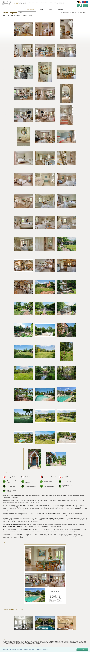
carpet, (38, 641)
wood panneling (36, 643)
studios (60, 9)
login (58, 3)
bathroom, (27, 641)
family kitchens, (73, 641)
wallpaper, (30, 643)
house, (29, 642)
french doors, (12, 642)
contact (63, 2)
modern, (56, 642)
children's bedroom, (44, 641)
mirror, (52, 642)
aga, (4, 641)
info (4, 15)
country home (13, 495)
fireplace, (79, 641)
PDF (4, 542)
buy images (24, 2)
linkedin (87, 2)
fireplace (65, 513)
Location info (7, 473)
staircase (5, 502)
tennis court (16, 526)
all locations (31, 9)
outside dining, (73, 642)
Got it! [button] (82, 649)
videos (53, 2)
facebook (83, 2)
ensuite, (62, 641)
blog (48, 2)
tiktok (78, 2)
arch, (6, 641)
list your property (34, 2)
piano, (4, 643)
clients (43, 2)
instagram (80, 2)
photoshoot (17, 3)
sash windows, (11, 643)
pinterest (85, 2)
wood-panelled (54, 513)
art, (7, 641)
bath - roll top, (21, 641)
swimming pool (7, 526)
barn (26, 529)
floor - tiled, (83, 641)
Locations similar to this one (13, 609)
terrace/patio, (25, 643)
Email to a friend (27, 15)
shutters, (16, 643)
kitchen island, (37, 642)
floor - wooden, (6, 642)
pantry (10, 507)
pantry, (78, 642)
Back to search (81, 12)
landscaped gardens (13, 524)
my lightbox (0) (62, 3)
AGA (24, 505)
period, (84, 642)
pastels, (81, 642)
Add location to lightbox (68, 12)
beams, (30, 641)
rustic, (6, 643)
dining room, (58, 641)
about (57, 2)
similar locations (16, 15)
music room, (61, 642)
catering (25, 3)
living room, (48, 642)
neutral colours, (67, 642)
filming (22, 3)
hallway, (25, 642)
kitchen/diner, (43, 642)
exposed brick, (67, 641)
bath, (17, 641)
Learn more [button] (45, 649)
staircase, (20, 643)
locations (17, 2)
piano (46, 515)
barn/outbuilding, (12, 641)
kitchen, (32, 642)
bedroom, (34, 641)
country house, (52, 641)
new (41, 9)
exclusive (50, 9)
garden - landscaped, (19, 642)
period (46, 495)
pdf (8, 15)
